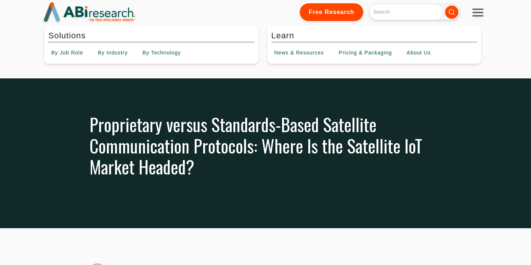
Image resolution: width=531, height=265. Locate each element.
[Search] (405, 12)
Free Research (331, 12)
